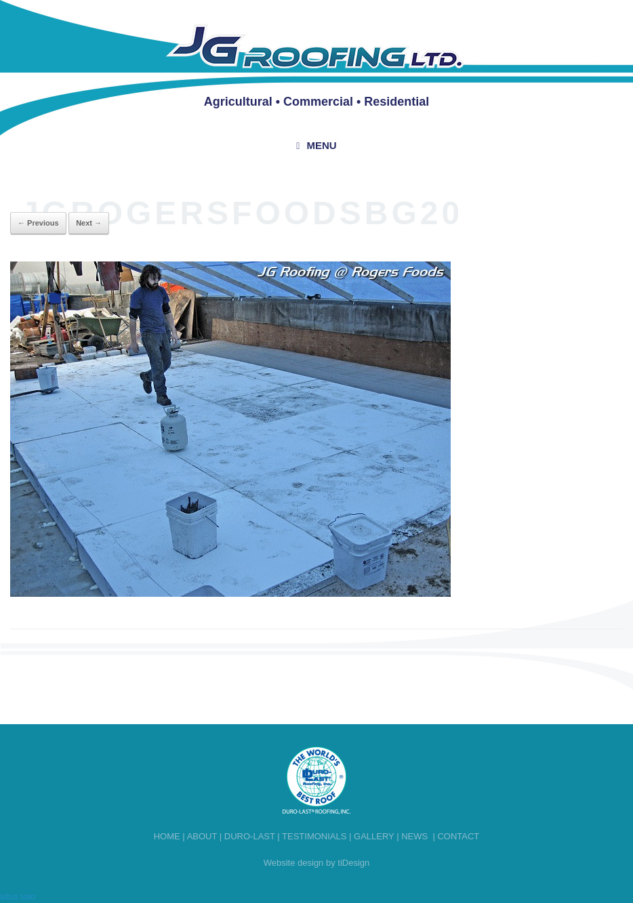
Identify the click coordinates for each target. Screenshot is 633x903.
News (414, 836)
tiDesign (353, 863)
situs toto (17, 896)
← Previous (38, 223)
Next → (89, 223)
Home (167, 836)
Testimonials (314, 836)
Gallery (374, 836)
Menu (316, 145)
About (202, 836)
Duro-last (249, 836)
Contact (458, 836)
